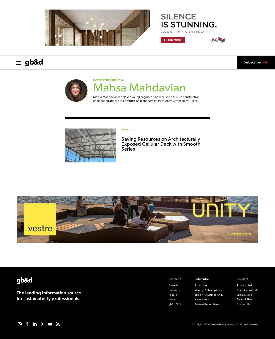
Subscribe (250, 65)
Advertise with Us (247, 290)
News (172, 299)
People (173, 295)
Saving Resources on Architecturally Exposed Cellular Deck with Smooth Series (160, 144)
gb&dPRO (175, 304)
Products (127, 130)
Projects (173, 285)
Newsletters (201, 299)
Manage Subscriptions (208, 290)
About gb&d (244, 285)
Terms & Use (244, 299)
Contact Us (243, 304)
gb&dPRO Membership (208, 295)
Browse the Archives (207, 304)
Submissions (244, 295)
